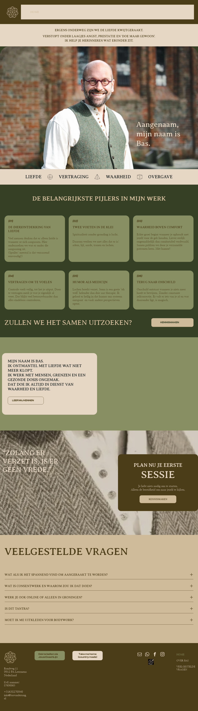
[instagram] (162, 655)
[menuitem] (35, 12)
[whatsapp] (147, 655)
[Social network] (151, 662)
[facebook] (154, 655)
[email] (139, 655)
